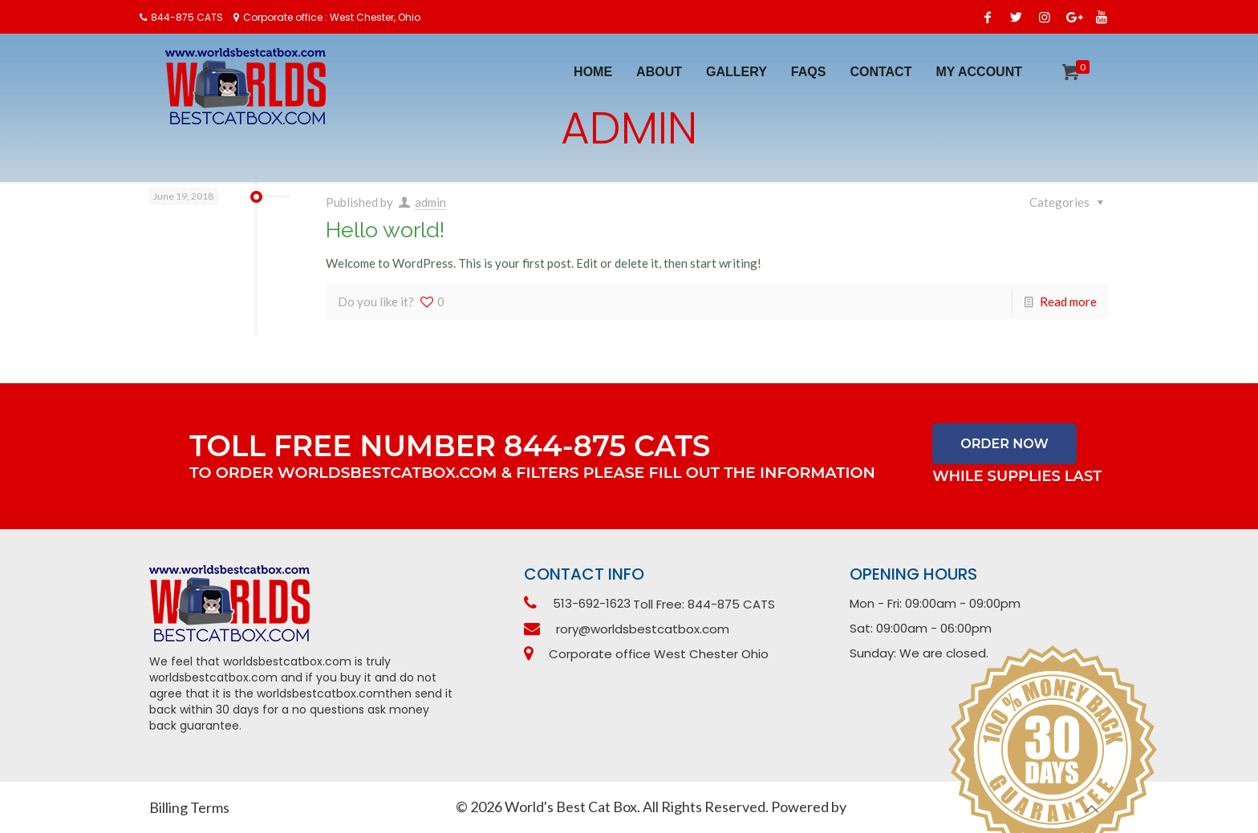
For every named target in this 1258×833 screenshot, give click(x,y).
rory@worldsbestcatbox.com (642, 629)
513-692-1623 (592, 603)
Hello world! (385, 229)
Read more (1068, 301)
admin (430, 202)
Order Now (1004, 443)
